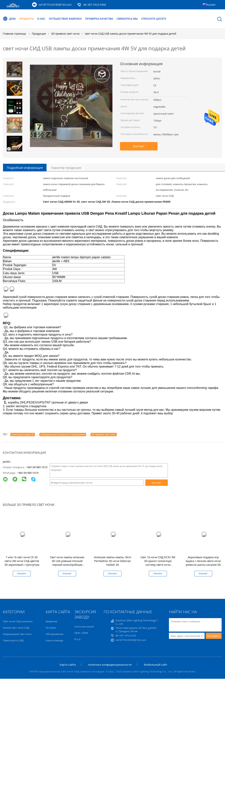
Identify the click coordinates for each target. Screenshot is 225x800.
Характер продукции (66, 168)
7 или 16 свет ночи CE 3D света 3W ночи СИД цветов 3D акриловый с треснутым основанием (21, 562)
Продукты (26, 18)
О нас (41, 18)
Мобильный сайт (155, 664)
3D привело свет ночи (104, 434)
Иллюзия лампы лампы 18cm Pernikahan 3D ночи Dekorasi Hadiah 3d (112, 560)
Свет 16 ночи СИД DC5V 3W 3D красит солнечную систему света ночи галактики (157, 562)
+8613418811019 (36, 467)
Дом (9, 18)
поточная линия (84, 626)
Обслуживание (54, 634)
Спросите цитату (153, 18)
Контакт (139, 146)
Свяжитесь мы (127, 18)
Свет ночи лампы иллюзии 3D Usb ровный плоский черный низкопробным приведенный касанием (67, 562)
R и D (77, 639)
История (51, 627)
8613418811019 (28, 473)
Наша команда (54, 640)
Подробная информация (25, 168)
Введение (51, 621)
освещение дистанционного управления (62, 434)
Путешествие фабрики (65, 18)
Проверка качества (99, 18)
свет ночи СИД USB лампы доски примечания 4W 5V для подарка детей (130, 33)
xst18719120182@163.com (55, 4)
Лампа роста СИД (13, 640)
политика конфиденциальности (110, 664)
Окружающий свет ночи (17, 634)
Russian (210, 4)
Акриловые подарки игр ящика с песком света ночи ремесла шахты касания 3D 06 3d (203, 562)
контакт (156, 482)
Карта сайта (68, 664)
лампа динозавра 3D (22, 434)
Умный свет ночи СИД (16, 627)
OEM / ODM (81, 633)
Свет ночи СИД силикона (18, 621)
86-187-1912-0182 (94, 4)
